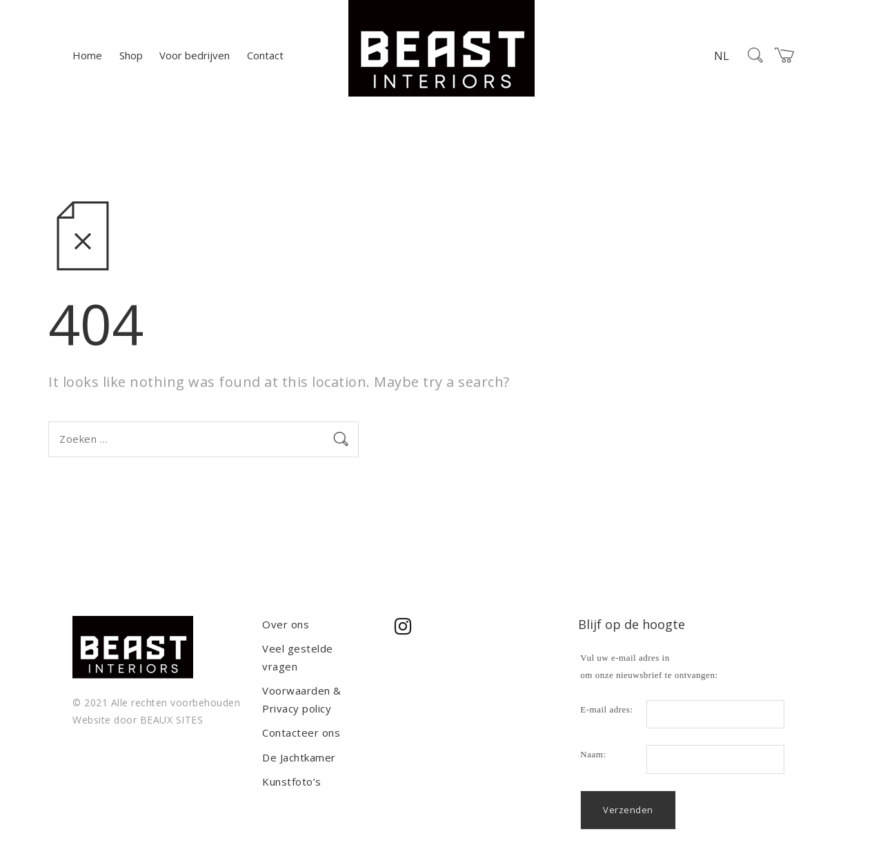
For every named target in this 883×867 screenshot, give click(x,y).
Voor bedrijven (194, 55)
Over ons (285, 624)
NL (721, 55)
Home (87, 55)
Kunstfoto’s (291, 781)
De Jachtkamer (299, 757)
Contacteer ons (301, 732)
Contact (265, 55)
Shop (131, 55)
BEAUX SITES (172, 719)
